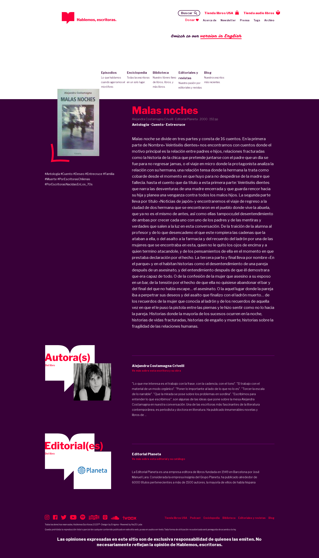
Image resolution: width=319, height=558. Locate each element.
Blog (216, 78)
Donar (190, 20)
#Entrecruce (93, 174)
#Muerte (51, 179)
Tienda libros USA (218, 13)
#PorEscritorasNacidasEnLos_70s (69, 184)
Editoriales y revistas (190, 80)
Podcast (195, 517)
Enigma (115, 524)
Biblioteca (165, 80)
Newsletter (228, 20)
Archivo (269, 20)
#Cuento (67, 174)
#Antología (52, 174)
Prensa (244, 20)
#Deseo (78, 174)
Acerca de (209, 20)
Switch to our (206, 36)
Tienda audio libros (258, 13)
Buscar (186, 13)
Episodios (113, 80)
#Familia (108, 174)
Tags (256, 20)
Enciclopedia (139, 78)
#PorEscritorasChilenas (73, 179)
